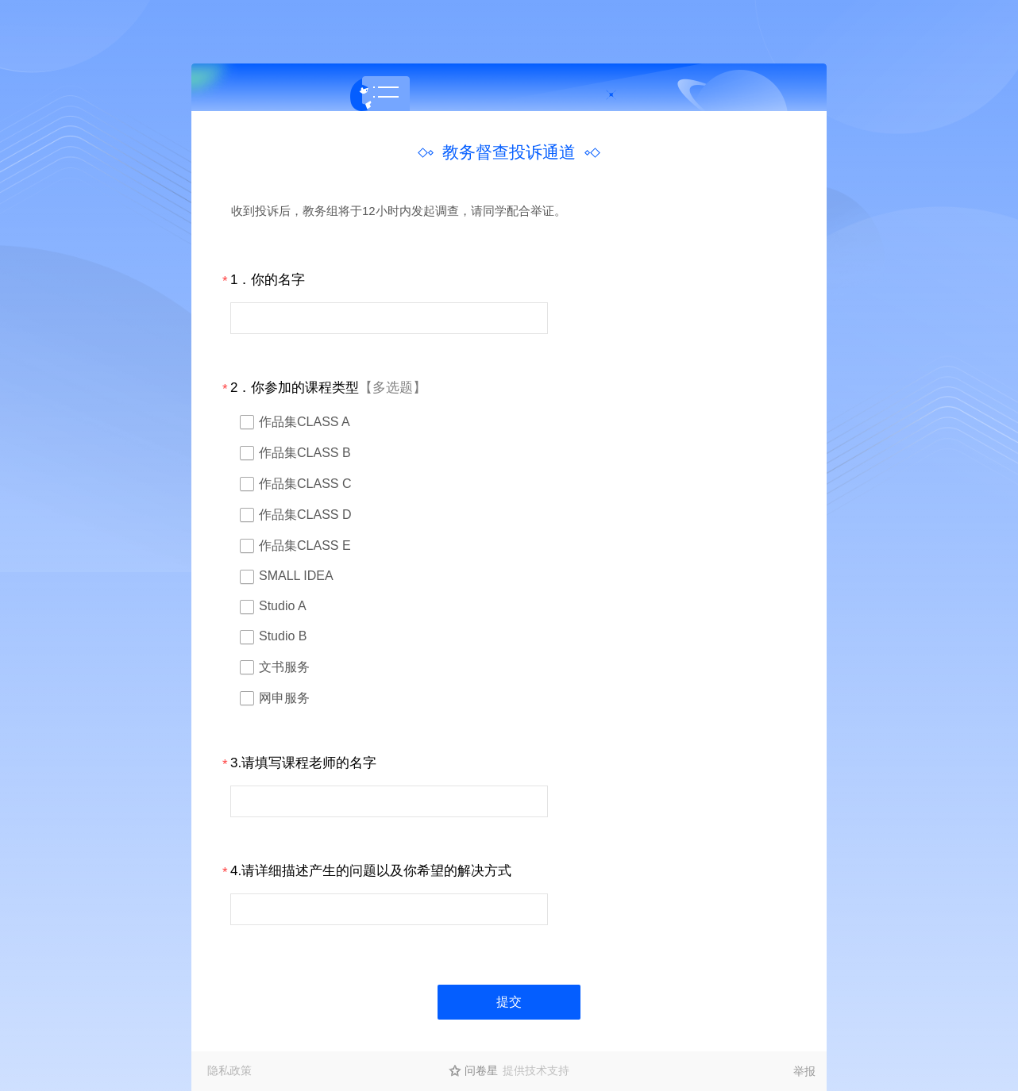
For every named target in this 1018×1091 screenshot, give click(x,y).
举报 (804, 1071)
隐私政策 (229, 1070)
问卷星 (481, 1070)
